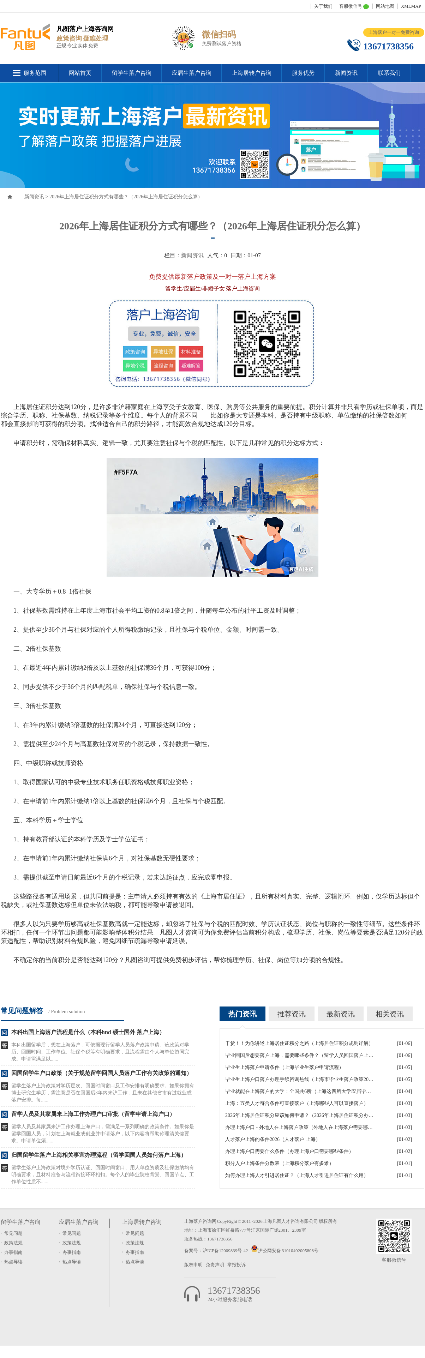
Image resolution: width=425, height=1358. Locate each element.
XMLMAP (411, 6)
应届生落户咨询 (191, 73)
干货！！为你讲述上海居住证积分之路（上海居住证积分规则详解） (299, 1043)
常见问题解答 (22, 1011)
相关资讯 (390, 1014)
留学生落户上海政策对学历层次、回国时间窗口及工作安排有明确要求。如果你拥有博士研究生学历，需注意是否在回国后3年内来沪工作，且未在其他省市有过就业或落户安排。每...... (102, 1092)
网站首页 (80, 73)
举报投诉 (236, 1264)
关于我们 (323, 6)
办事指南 (13, 1252)
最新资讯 (341, 1014)
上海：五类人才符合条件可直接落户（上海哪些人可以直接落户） (297, 1103)
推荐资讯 (291, 1014)
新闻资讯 (346, 73)
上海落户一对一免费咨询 (394, 32)
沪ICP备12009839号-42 (226, 1250)
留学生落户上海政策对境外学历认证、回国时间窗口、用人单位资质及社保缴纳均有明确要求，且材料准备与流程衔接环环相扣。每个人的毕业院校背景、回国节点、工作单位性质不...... (102, 1174)
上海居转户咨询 (251, 73)
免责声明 (215, 1264)
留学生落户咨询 (131, 73)
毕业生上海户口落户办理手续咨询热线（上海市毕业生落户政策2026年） (299, 1079)
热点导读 (13, 1261)
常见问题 (13, 1233)
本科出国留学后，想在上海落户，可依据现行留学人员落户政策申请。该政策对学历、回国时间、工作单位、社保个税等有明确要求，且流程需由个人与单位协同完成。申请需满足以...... (100, 1052)
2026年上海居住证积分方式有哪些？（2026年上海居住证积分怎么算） (126, 196)
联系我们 (389, 73)
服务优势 (303, 73)
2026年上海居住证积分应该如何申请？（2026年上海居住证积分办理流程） (299, 1115)
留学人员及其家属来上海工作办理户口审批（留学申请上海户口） (93, 1114)
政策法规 (13, 1242)
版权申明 (193, 1264)
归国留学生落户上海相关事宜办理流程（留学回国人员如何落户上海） (98, 1155)
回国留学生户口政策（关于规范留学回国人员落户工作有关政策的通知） (101, 1073)
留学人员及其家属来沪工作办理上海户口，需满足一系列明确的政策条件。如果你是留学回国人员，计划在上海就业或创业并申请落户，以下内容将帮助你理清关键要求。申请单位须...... (102, 1133)
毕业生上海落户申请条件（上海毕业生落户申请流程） (284, 1067)
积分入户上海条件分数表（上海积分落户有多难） (279, 1163)
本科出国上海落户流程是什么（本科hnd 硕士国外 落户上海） (88, 1032)
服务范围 (35, 73)
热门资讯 (242, 1014)
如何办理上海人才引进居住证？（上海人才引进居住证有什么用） (297, 1175)
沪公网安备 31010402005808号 (288, 1250)
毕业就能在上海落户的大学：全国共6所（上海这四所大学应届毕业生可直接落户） (299, 1091)
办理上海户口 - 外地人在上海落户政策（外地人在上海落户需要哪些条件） (299, 1127)
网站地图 (385, 6)
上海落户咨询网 (200, 1221)
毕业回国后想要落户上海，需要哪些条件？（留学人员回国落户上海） (299, 1055)
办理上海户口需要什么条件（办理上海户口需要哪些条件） (289, 1151)
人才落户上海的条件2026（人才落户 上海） (273, 1139)
